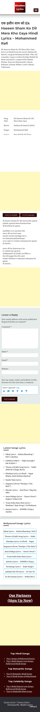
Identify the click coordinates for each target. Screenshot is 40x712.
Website (5, 369)
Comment (7, 327)
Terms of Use (9, 702)
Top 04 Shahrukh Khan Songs (19, 691)
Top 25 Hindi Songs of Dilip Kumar (21, 676)
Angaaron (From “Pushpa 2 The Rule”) (20, 546)
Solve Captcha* (11, 388)
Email (5, 360)
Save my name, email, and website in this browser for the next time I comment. (19, 381)
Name (5, 352)
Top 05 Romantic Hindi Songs (19, 674)
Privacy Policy (23, 702)
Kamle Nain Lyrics (13, 480)
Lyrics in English (11, 215)
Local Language (28, 215)
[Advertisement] (20, 90)
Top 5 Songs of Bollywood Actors (20, 659)
